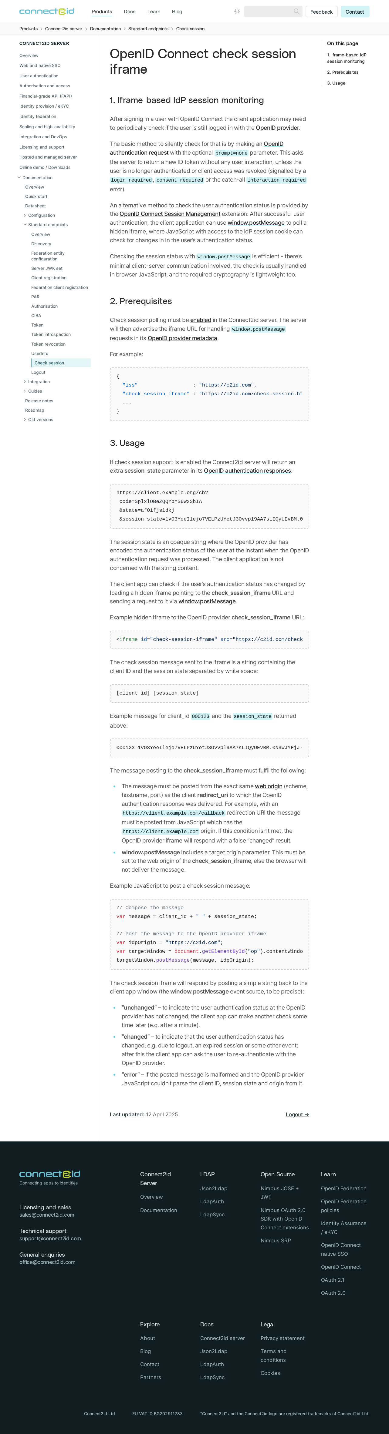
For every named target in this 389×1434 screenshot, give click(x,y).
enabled (200, 319)
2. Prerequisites (141, 301)
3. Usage (127, 443)
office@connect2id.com (47, 1262)
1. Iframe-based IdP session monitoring (187, 100)
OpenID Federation (344, 1188)
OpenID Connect (341, 1267)
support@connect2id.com (50, 1238)
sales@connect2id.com (46, 1215)
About (147, 1338)
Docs (130, 11)
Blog (177, 11)
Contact (355, 12)
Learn (154, 11)
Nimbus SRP (276, 1241)
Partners (150, 1377)
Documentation (158, 1210)
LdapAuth (212, 1201)
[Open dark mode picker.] (237, 11)
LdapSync (212, 1214)
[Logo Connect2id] (46, 11)
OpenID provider (277, 127)
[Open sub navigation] (57, 215)
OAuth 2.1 (332, 1280)
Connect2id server (222, 1338)
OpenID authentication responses (247, 470)
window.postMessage (256, 222)
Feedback (321, 12)
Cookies (270, 1373)
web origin (268, 786)
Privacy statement (283, 1338)
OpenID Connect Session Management (170, 213)
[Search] (296, 11)
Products (102, 11)
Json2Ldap (213, 1188)
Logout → (297, 1114)
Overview (29, 55)
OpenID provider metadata (182, 338)
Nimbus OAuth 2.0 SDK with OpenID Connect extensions (285, 1219)
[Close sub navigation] (54, 177)
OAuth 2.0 (333, 1293)
